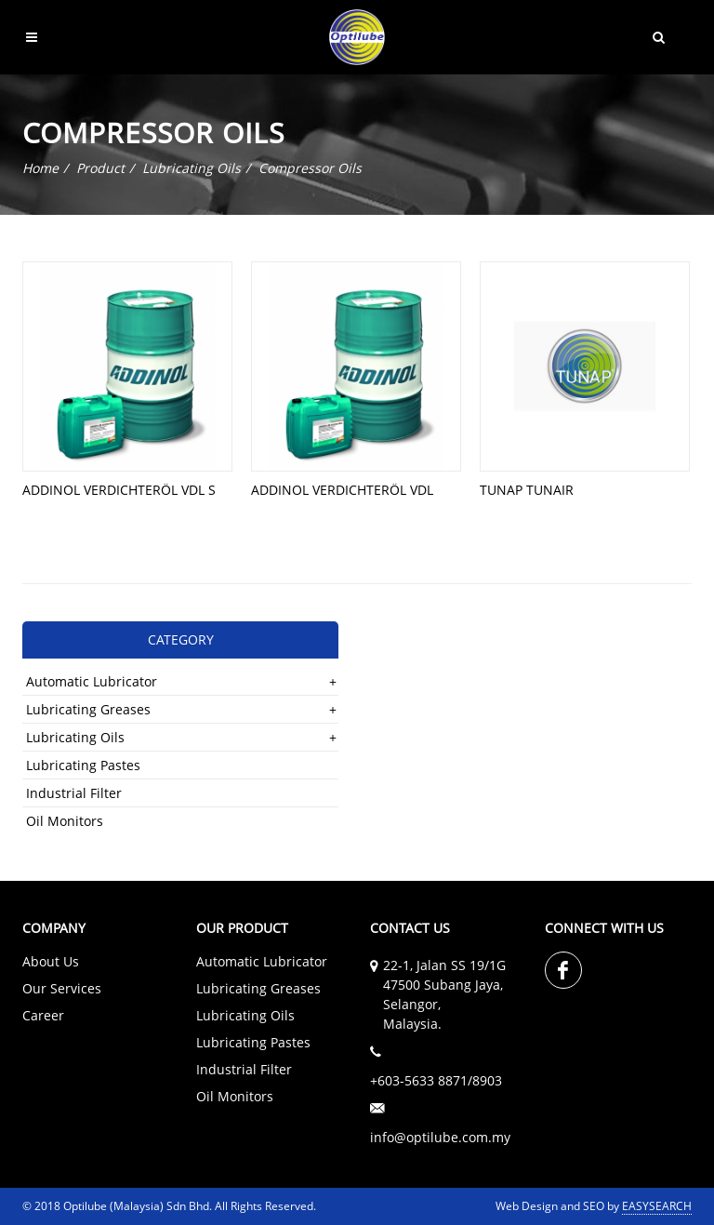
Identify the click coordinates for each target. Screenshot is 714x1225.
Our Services (61, 988)
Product (100, 168)
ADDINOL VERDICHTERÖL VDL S (119, 490)
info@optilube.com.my (440, 1137)
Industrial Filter (74, 793)
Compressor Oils (310, 168)
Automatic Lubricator (91, 681)
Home (40, 168)
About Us (50, 961)
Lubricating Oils (191, 168)
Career (43, 1015)
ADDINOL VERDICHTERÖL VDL (342, 490)
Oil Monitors (64, 821)
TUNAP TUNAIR (527, 490)
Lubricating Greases (88, 709)
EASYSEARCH (657, 1206)
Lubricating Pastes (83, 765)
